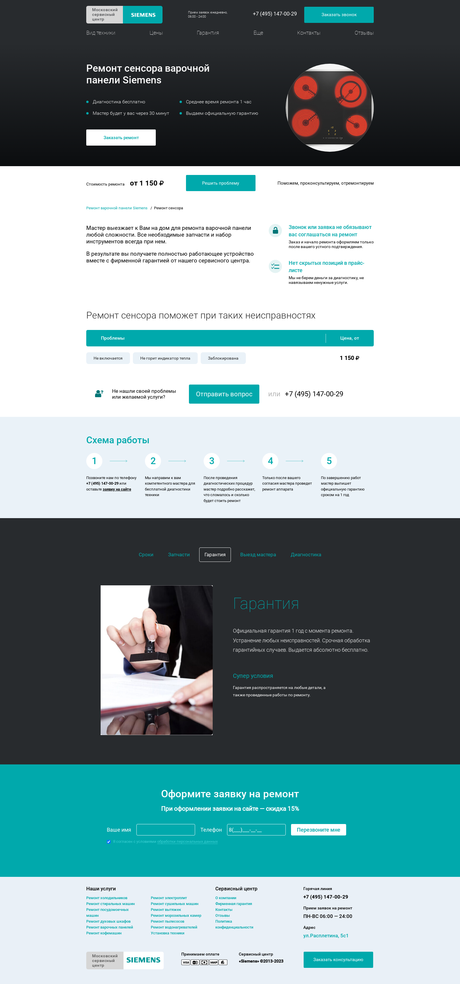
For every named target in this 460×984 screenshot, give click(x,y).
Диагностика (306, 554)
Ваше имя (119, 830)
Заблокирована (223, 358)
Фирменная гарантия (233, 904)
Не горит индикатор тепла (165, 358)
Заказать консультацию (338, 959)
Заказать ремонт (121, 137)
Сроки (146, 554)
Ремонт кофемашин (103, 933)
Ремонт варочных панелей (109, 927)
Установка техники (167, 933)
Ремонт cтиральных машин (110, 904)
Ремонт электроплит (169, 898)
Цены (156, 33)
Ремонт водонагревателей (174, 927)
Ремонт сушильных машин (174, 904)
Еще (258, 33)
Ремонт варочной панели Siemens (117, 208)
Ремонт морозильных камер (176, 915)
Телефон (211, 830)
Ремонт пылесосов (167, 921)
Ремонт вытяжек (166, 909)
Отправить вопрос (224, 394)
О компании (225, 898)
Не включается (108, 358)
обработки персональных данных (187, 841)
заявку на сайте (117, 489)
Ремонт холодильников (106, 898)
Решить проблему (220, 183)
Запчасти (179, 554)
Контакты (308, 33)
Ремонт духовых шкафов (108, 921)
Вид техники (100, 33)
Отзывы (364, 33)
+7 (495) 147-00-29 (275, 13)
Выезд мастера (258, 554)
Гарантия (208, 33)
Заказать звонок (339, 14)
